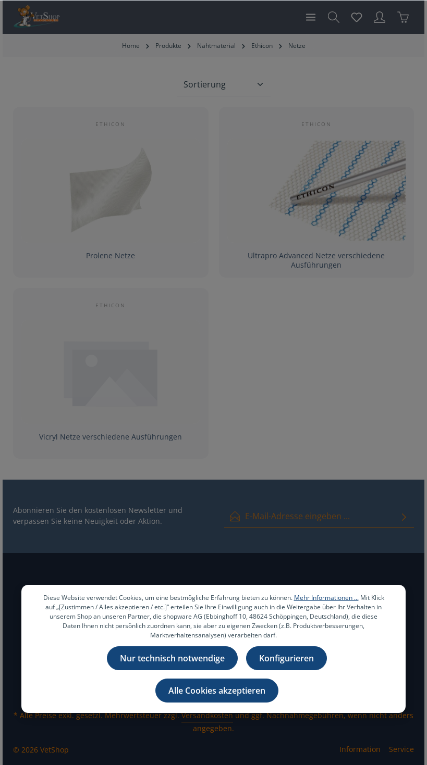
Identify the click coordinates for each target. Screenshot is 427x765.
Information (360, 749)
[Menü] (310, 17)
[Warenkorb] (403, 17)
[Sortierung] (224, 84)
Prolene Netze (110, 255)
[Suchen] (333, 17)
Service (401, 749)
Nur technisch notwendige (172, 659)
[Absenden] (404, 516)
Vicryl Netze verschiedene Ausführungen (110, 437)
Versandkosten (207, 715)
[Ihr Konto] (379, 17)
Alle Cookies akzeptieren (216, 691)
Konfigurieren (286, 659)
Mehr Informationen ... (326, 598)
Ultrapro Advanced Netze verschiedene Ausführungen (316, 260)
